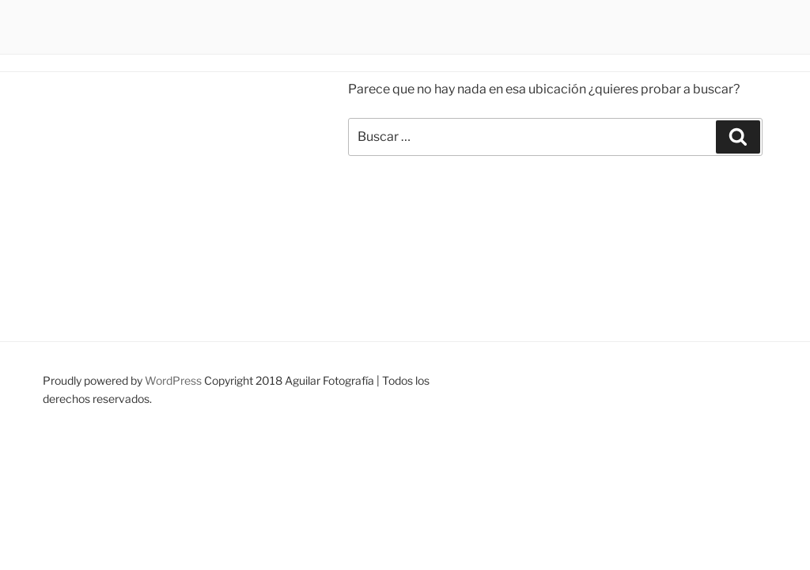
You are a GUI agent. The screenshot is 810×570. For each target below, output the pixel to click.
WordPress (173, 380)
